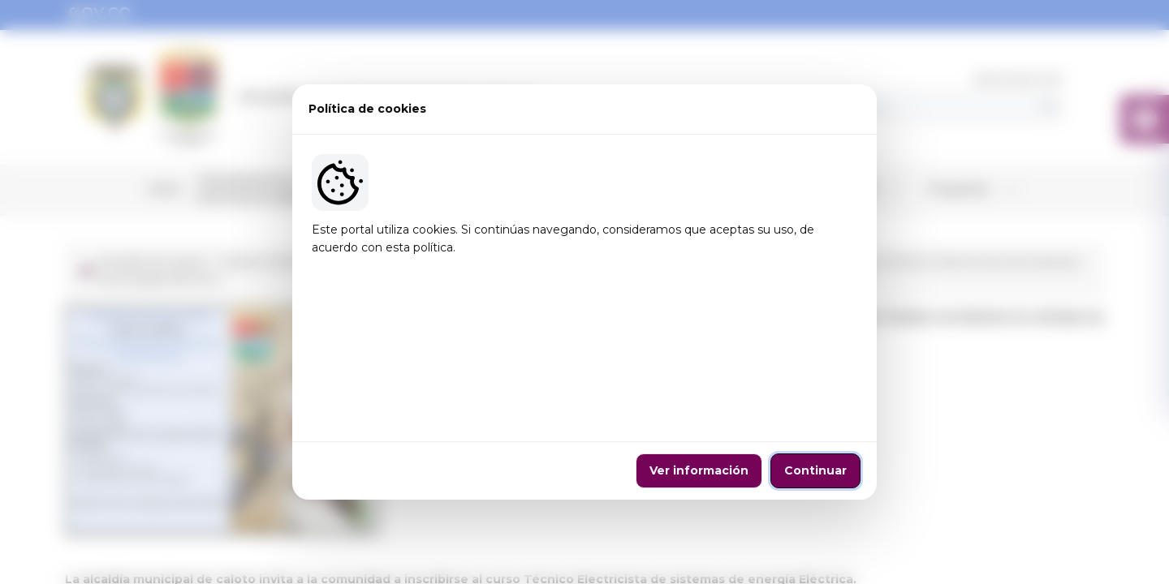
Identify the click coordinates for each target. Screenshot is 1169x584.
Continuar (815, 397)
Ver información (698, 397)
